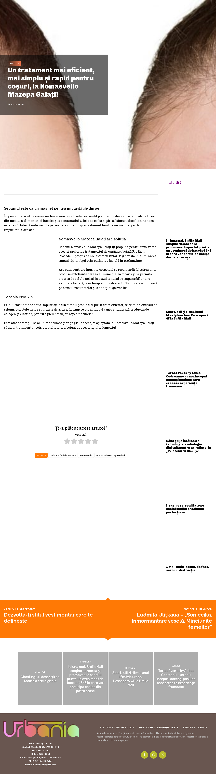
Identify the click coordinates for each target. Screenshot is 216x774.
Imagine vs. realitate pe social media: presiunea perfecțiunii (185, 509)
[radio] (67, 442)
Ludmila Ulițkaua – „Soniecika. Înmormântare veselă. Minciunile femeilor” (172, 621)
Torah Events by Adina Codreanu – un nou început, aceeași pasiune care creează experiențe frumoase (187, 379)
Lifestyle (40, 672)
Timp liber (85, 662)
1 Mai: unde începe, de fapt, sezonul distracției (187, 568)
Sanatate (14, 63)
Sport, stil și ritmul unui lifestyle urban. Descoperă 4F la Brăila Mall (187, 315)
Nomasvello (86, 455)
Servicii (176, 666)
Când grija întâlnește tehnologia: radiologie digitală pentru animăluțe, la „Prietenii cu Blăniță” (188, 446)
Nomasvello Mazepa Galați (110, 455)
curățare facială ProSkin (63, 455)
